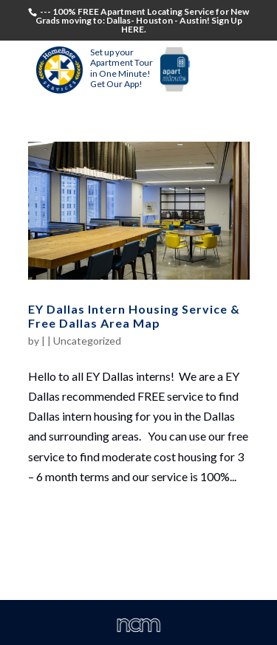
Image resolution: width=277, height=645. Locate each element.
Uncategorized (87, 340)
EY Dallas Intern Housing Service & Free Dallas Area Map (134, 316)
